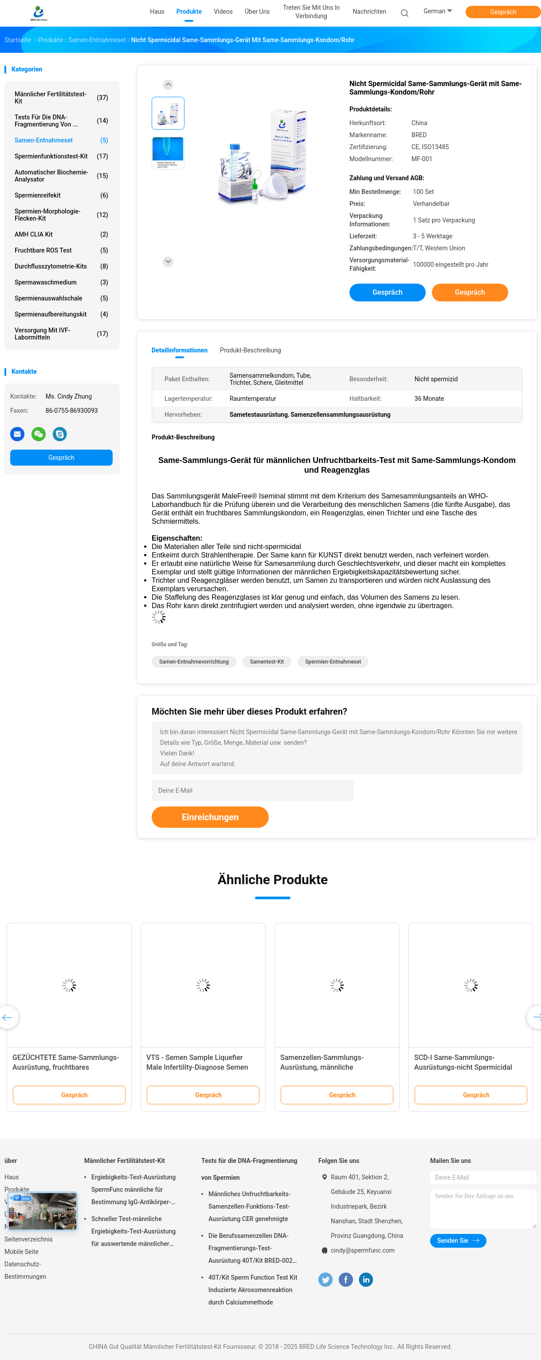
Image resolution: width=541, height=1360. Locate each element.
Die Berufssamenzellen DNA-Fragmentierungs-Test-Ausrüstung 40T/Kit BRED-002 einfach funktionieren (250, 1249)
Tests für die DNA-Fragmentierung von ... (61, 121)
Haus (11, 1177)
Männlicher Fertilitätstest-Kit (61, 98)
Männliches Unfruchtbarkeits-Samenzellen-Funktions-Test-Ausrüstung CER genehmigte (249, 1206)
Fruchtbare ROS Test (61, 250)
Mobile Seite (21, 1251)
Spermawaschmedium (61, 282)
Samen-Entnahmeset (61, 140)
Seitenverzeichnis (28, 1239)
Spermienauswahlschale (61, 298)
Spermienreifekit (61, 195)
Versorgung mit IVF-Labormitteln (61, 334)
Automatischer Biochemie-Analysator (61, 176)
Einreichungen (210, 817)
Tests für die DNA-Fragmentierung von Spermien (249, 1169)
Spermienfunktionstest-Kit (61, 156)
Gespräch (503, 12)
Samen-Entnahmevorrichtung (194, 662)
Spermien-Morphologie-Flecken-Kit (61, 215)
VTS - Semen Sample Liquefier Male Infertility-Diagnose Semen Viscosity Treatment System (197, 1067)
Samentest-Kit (267, 662)
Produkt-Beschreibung (250, 350)
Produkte (16, 1189)
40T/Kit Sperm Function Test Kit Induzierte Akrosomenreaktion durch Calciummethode (252, 1290)
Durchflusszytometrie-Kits (61, 266)
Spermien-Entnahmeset (333, 662)
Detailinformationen (180, 350)
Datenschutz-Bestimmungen (25, 1270)
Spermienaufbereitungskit (61, 314)
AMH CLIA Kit (61, 234)
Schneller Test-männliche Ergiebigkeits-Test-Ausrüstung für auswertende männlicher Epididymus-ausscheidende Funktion (133, 1232)
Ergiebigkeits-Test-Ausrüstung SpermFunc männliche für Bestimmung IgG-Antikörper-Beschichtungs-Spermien (133, 1191)
